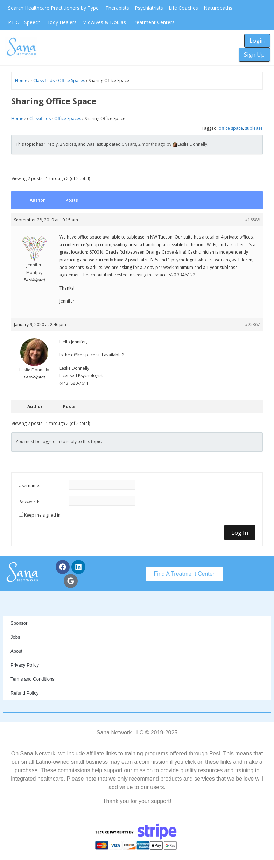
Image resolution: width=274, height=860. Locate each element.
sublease (254, 128)
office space (231, 128)
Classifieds (44, 81)
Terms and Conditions (32, 679)
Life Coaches (183, 8)
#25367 (252, 324)
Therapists (117, 8)
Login (257, 40)
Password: (29, 502)
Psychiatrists (149, 8)
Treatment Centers (153, 22)
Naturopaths (218, 8)
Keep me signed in (42, 515)
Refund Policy (24, 693)
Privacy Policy (24, 665)
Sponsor (18, 623)
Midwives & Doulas (104, 22)
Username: (29, 486)
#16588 (252, 220)
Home (21, 81)
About (16, 651)
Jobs (15, 637)
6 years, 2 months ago (144, 144)
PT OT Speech (24, 22)
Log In (239, 532)
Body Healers (61, 22)
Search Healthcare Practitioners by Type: (54, 8)
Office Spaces (71, 81)
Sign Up (254, 54)
